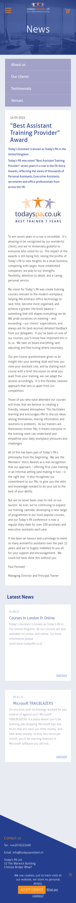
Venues (17, 100)
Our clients (20, 76)
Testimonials (21, 88)
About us (18, 64)
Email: (23, 852)
